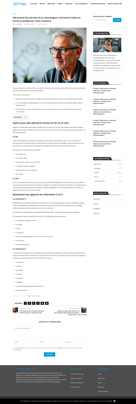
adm (20, 24)
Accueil (33, 4)
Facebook (96, 199)
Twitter (95, 204)
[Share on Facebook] (25, 303)
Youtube (96, 214)
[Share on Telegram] (42, 303)
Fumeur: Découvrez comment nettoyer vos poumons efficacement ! (104, 91)
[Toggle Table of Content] (25, 117)
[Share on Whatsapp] (38, 303)
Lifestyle (68, 4)
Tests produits (81, 4)
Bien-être (51, 4)
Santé (60, 4)
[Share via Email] (47, 303)
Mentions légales (77, 383)
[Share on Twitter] (29, 303)
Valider (117, 20)
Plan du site (75, 387)
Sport (42, 4)
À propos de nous (97, 4)
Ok (114, 401)
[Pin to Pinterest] (33, 303)
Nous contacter (115, 4)
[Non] (134, 401)
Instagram (96, 209)
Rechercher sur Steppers (102, 16)
